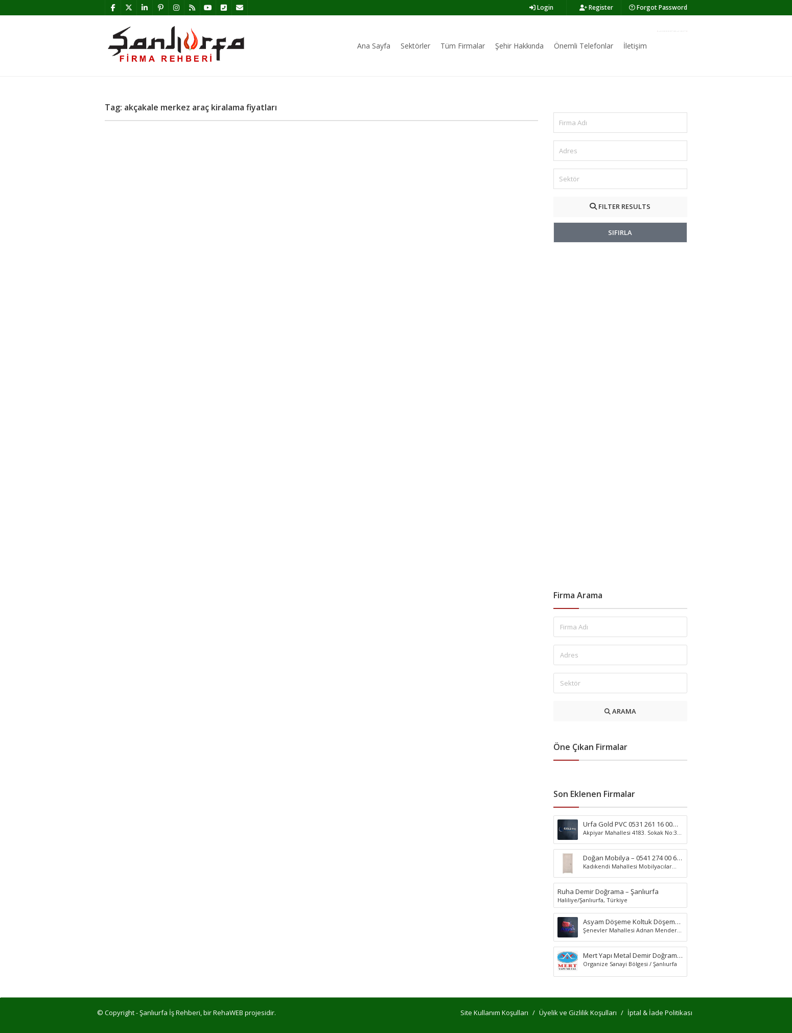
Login (541, 7)
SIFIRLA (620, 232)
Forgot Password (658, 7)
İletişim (635, 46)
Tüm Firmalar (462, 46)
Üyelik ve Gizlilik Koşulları (578, 1012)
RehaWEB (228, 1012)
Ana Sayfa (373, 46)
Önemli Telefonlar (583, 46)
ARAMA (620, 711)
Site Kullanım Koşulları (494, 1012)
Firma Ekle (672, 31)
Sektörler (415, 46)
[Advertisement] (620, 416)
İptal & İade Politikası (659, 1012)
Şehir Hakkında (519, 46)
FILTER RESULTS (620, 206)
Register (596, 7)
